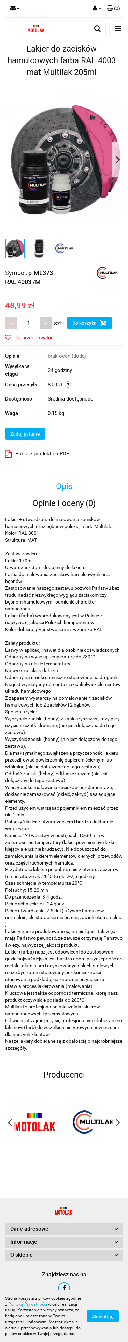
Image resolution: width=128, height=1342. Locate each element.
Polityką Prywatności (27, 1304)
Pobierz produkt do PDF (37, 454)
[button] (113, 8)
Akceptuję (103, 1316)
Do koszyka (89, 322)
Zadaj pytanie (25, 434)
